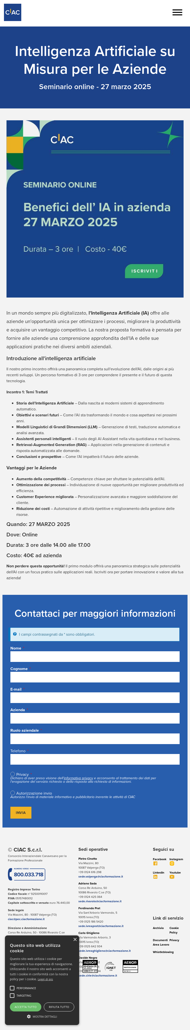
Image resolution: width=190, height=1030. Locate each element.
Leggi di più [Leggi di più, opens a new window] (45, 979)
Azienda (17, 710)
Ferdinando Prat (89, 908)
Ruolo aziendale (24, 730)
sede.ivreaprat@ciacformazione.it (100, 926)
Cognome (19, 669)
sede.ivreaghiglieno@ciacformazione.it (104, 951)
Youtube (175, 872)
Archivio (158, 928)
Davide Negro (87, 957)
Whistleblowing (163, 952)
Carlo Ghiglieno (88, 933)
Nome (15, 648)
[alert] (42, 980)
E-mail (16, 689)
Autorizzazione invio (34, 793)
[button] (26, 988)
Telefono (17, 751)
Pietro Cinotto (87, 858)
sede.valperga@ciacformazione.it (100, 876)
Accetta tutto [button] (26, 1007)
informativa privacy (78, 778)
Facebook (159, 859)
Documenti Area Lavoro (161, 942)
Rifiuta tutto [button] (59, 1007)
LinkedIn (158, 872)
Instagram (176, 859)
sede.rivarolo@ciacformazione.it (99, 901)
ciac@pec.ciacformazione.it (26, 919)
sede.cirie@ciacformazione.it (97, 975)
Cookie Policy (174, 930)
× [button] (75, 940)
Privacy (22, 775)
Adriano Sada (87, 883)
